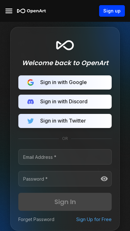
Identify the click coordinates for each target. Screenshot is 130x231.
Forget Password (36, 219)
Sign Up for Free (94, 219)
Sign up (112, 10)
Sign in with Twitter (65, 121)
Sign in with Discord (65, 102)
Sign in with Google (65, 82)
